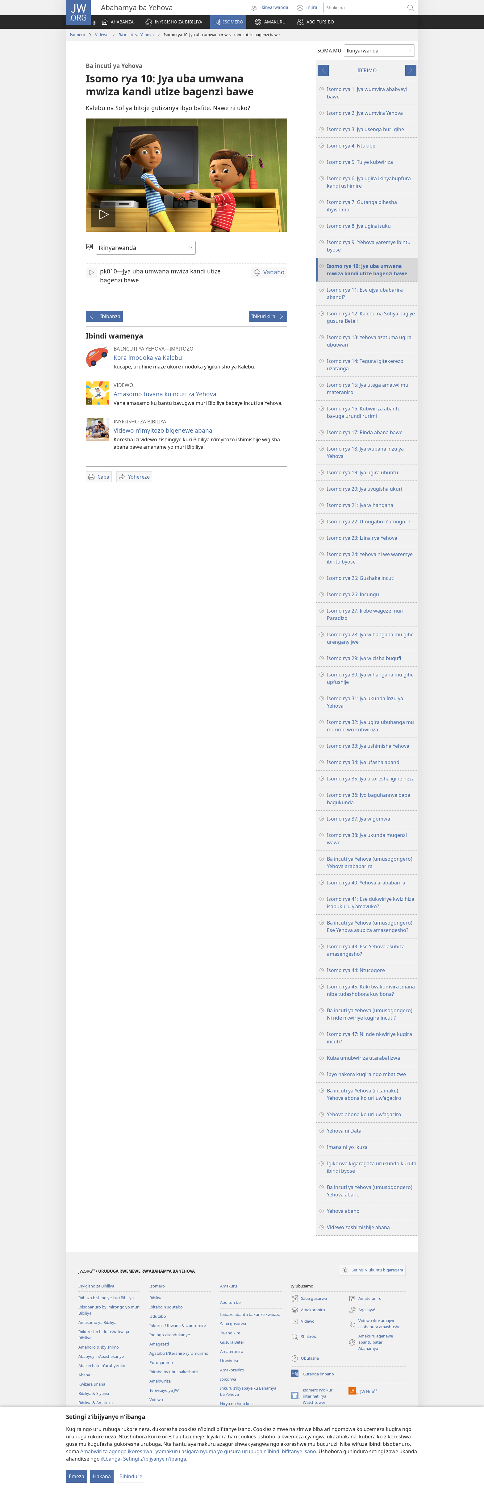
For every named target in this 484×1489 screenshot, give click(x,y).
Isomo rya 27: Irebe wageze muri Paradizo (365, 614)
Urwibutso (230, 1360)
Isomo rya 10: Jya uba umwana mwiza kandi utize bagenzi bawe (367, 270)
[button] (173, 22)
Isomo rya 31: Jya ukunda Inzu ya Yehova (365, 702)
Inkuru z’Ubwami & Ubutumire (177, 1325)
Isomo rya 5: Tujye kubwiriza (360, 162)
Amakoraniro (232, 1370)
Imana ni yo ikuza (347, 1147)
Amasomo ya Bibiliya (97, 1322)
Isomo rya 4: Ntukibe (351, 145)
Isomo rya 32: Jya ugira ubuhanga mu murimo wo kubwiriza (370, 726)
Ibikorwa (228, 1379)
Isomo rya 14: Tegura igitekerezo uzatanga (365, 365)
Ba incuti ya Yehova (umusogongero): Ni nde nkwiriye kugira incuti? (370, 1014)
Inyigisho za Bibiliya (96, 1286)
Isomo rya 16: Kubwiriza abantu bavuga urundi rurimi (364, 412)
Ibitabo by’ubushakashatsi (173, 1372)
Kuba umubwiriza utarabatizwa (363, 1057)
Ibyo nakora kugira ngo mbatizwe (366, 1074)
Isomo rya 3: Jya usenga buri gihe (365, 129)
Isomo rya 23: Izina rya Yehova (362, 537)
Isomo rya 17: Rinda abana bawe (365, 432)
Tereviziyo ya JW (164, 1390)
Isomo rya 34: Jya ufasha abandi (364, 762)
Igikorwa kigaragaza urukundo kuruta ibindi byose (371, 1167)
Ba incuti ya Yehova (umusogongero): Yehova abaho (370, 1191)
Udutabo (157, 1316)
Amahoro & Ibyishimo (98, 1347)
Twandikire (230, 1333)
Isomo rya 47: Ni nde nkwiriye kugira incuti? (369, 1038)
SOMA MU (329, 50)
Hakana (102, 1476)
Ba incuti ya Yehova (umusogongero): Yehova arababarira (370, 862)
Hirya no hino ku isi (237, 1403)
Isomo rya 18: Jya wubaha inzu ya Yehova (365, 452)
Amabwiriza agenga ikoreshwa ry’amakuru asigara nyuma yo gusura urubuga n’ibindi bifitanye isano (198, 1451)
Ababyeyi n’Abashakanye (101, 1356)
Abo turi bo (230, 1302)
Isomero (77, 34)
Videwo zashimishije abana (358, 1227)
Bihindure (130, 1476)
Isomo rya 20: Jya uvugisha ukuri (364, 488)
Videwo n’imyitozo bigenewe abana (163, 430)
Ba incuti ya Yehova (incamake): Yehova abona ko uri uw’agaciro (364, 1094)
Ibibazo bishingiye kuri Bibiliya (106, 1297)
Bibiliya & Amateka (95, 1402)
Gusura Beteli (232, 1342)
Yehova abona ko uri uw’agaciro (364, 1114)
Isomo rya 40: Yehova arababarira (366, 882)
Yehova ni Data (344, 1130)
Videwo (102, 34)
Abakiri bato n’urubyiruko (101, 1365)
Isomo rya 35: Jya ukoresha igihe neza (371, 778)
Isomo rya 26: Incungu (353, 594)
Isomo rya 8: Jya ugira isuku (359, 226)
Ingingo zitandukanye (169, 1334)
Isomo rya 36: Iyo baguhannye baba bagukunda (368, 799)
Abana (84, 1375)
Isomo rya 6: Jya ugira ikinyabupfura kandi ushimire (369, 182)
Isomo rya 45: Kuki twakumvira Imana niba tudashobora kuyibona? (371, 990)
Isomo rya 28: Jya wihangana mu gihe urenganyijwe (370, 638)
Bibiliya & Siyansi (93, 1393)
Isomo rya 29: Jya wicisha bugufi (364, 658)
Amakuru (228, 1286)
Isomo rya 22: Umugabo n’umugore (368, 521)
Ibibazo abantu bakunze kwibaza (250, 1314)
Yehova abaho (343, 1211)
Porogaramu (161, 1362)
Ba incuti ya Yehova (136, 34)
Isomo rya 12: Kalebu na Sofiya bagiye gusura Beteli (371, 317)
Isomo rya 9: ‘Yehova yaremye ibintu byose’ (369, 246)
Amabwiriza (160, 1381)
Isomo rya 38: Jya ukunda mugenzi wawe (367, 839)
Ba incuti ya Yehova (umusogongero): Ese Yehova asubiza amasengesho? (370, 926)
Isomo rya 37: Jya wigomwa (358, 818)
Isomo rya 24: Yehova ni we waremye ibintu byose (370, 558)
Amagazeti (159, 1344)
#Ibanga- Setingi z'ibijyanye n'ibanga (143, 1458)
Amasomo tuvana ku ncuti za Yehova (165, 394)
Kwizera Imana (91, 1384)
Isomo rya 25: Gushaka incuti (360, 578)
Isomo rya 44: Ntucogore (356, 970)
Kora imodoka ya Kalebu (148, 357)
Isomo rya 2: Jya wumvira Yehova (365, 113)
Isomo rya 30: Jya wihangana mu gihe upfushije (370, 678)
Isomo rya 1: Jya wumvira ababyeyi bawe (367, 93)
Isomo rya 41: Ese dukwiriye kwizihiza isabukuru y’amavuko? (370, 903)
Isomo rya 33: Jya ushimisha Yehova (368, 745)
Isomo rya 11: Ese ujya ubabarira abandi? (365, 293)
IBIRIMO (367, 70)
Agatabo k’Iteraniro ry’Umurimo (178, 1353)
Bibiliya (155, 1297)
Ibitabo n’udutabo (166, 1307)
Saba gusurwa (233, 1323)
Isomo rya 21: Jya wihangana (360, 505)
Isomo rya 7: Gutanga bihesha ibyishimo (362, 206)
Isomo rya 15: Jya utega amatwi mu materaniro (367, 388)
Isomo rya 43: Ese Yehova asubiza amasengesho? (366, 950)
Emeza (76, 1476)
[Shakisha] (364, 7)
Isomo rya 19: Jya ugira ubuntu (362, 472)
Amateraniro (231, 1351)
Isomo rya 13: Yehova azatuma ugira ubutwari (369, 341)
